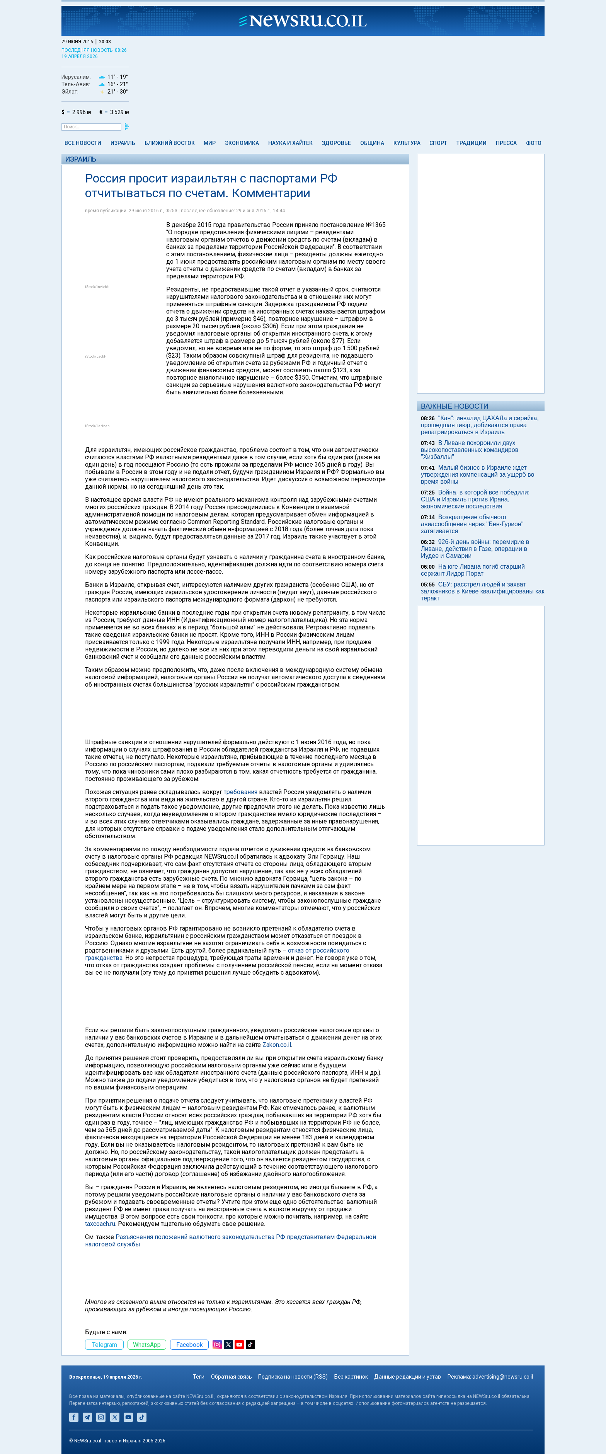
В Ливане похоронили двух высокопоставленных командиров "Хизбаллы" (469, 450)
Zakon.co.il (276, 1044)
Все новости (83, 143)
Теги (198, 1377)
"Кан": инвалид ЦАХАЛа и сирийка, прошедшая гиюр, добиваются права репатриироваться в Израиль (480, 425)
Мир (210, 143)
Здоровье (336, 143)
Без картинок (351, 1377)
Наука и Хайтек (290, 143)
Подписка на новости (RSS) (293, 1377)
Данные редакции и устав (407, 1377)
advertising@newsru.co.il (502, 1377)
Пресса (506, 143)
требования (240, 792)
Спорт (438, 143)
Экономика (242, 143)
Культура (406, 143)
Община (372, 143)
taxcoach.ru (100, 1223)
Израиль (123, 143)
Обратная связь (231, 1377)
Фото (533, 143)
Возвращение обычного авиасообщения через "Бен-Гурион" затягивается (472, 524)
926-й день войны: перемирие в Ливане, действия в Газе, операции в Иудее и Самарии (475, 549)
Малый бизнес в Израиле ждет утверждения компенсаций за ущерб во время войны (477, 474)
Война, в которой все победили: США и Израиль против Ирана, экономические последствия (475, 499)
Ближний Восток (170, 143)
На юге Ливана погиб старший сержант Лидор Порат (473, 570)
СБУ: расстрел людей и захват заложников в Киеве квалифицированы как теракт (482, 591)
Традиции (471, 143)
